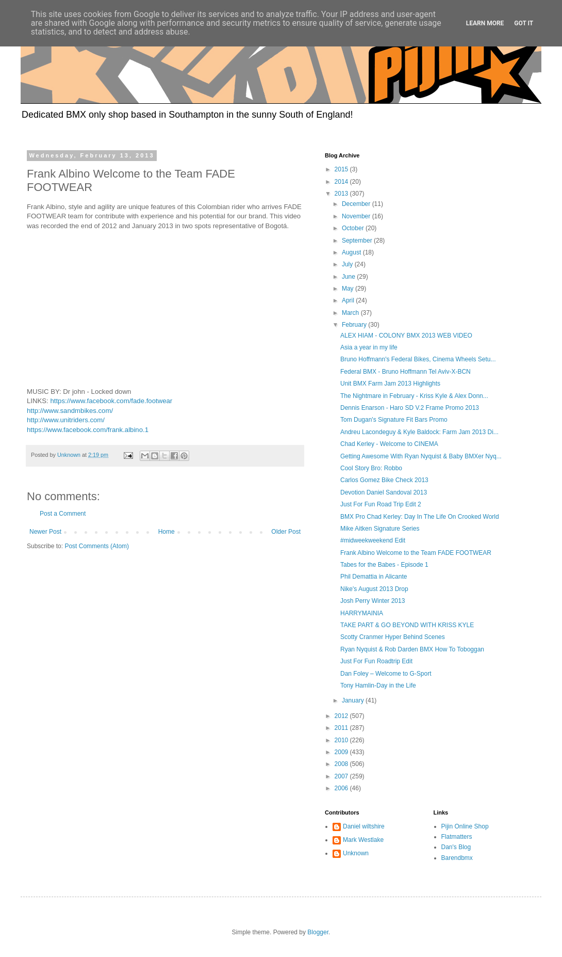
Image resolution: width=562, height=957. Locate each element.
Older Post (286, 531)
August (352, 252)
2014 (342, 181)
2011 (342, 727)
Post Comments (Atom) (96, 546)
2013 (342, 193)
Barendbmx (457, 858)
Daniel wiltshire (364, 826)
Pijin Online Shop (465, 826)
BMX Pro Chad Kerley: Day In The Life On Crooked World (419, 516)
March (351, 312)
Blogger (317, 932)
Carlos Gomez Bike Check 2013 (384, 480)
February (355, 324)
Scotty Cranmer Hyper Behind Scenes (392, 637)
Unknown (356, 853)
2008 (342, 764)
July (348, 264)
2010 (342, 740)
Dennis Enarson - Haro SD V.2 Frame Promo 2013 (409, 407)
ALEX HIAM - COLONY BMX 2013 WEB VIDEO (406, 335)
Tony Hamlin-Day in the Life (378, 685)
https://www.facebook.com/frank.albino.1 (87, 430)
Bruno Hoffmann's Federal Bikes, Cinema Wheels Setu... (418, 359)
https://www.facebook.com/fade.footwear (111, 401)
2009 (342, 752)
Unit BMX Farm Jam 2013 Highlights (390, 383)
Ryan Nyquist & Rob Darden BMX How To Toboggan (412, 649)
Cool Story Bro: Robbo (371, 468)
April (349, 300)
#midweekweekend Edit (372, 540)
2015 (342, 169)
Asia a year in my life (369, 347)
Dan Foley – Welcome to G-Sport (386, 673)
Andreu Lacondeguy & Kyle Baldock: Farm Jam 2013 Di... (419, 432)
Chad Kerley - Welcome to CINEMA (389, 444)
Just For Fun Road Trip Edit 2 (380, 504)
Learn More (485, 23)
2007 (342, 776)
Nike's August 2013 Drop (374, 589)
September (358, 240)
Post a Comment (63, 513)
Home (166, 531)
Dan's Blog (456, 847)
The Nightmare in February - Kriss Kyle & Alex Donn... (414, 396)
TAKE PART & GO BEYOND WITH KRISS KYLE (407, 625)
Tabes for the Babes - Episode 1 (384, 564)
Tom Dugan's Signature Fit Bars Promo (394, 419)
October (354, 228)
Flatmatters (456, 836)
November (357, 216)
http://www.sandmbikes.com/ (70, 410)
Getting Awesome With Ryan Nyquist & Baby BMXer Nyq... (421, 456)
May (348, 288)
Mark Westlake (363, 839)
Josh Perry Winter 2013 (372, 600)
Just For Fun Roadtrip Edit (376, 661)
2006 (342, 788)
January (354, 700)
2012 (342, 716)
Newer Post (45, 531)
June (349, 276)
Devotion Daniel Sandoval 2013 (383, 492)
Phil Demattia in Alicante (373, 576)
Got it (523, 23)
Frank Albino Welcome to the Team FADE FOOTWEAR (415, 552)
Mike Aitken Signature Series (379, 528)
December (357, 204)
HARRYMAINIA (361, 613)
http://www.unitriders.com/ (66, 420)
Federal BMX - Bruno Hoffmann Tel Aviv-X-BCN (405, 371)
